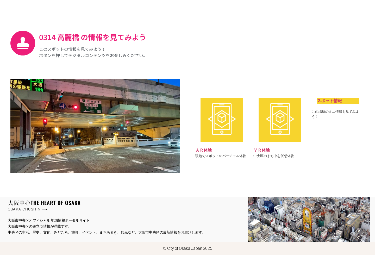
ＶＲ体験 (261, 150)
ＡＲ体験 (203, 150)
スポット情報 (329, 100)
